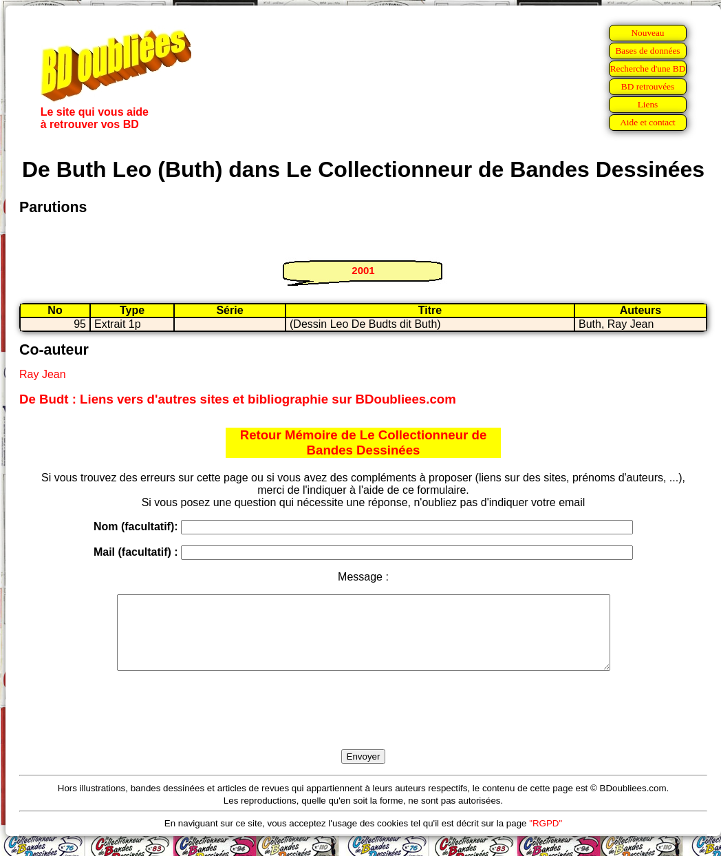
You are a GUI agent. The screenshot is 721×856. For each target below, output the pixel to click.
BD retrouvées (647, 86)
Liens (648, 104)
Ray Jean (42, 374)
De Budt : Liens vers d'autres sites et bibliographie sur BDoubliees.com (237, 399)
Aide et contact (648, 122)
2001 (363, 270)
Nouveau (647, 33)
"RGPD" (545, 838)
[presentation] (363, 726)
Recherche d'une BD (648, 68)
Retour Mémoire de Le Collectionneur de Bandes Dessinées (363, 442)
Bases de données (647, 50)
